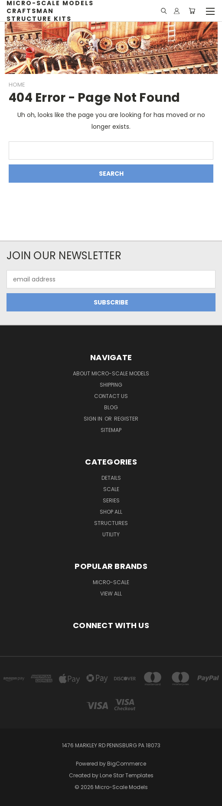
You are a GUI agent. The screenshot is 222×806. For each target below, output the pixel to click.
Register (126, 418)
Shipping (111, 384)
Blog (111, 407)
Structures (111, 523)
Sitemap (111, 430)
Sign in (94, 418)
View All (111, 593)
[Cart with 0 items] (191, 11)
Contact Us (111, 396)
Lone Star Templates (126, 775)
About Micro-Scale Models (111, 373)
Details (111, 478)
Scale (111, 489)
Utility (111, 534)
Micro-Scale (111, 582)
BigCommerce (126, 763)
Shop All (111, 511)
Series (111, 500)
